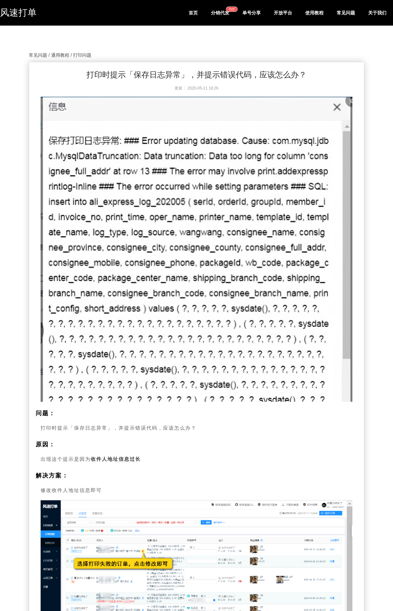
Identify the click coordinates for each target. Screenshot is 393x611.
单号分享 (251, 12)
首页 (193, 12)
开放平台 (283, 12)
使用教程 (314, 12)
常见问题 (346, 12)
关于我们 (377, 12)
